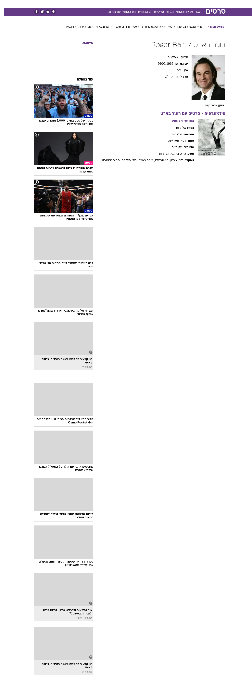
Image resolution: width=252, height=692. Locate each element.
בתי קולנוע (126, 12)
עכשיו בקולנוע (180, 12)
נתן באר (173, 147)
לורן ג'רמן (173, 160)
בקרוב (166, 12)
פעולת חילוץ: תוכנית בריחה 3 (153, 27)
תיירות (110, 3)
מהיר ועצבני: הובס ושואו (185, 27)
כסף (146, 3)
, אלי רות (161, 153)
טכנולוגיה (95, 3)
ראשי (195, 12)
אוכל (136, 3)
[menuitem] (193, 4)
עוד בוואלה (81, 79)
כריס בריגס (175, 153)
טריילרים (155, 12)
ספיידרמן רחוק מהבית (121, 27)
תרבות (169, 3)
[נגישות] (5, 4)
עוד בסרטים (110, 12)
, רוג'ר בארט (143, 160)
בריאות (123, 3)
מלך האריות (81, 27)
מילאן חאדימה (174, 140)
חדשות (195, 3)
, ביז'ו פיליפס (126, 160)
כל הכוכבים (141, 12)
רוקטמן (66, 27)
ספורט (182, 3)
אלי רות (177, 127)
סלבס (157, 3)
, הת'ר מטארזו (108, 160)
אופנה (81, 3)
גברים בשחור (98, 27)
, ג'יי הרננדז (158, 160)
